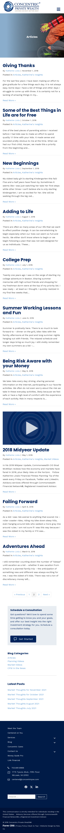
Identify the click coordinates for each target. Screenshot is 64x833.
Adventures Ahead (24, 546)
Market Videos (51, 459)
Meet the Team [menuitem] (15, 728)
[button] (55, 738)
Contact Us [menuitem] (13, 751)
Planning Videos (16, 661)
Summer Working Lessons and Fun (32, 310)
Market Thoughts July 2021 (22, 708)
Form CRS (9, 825)
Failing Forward (20, 501)
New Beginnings (21, 163)
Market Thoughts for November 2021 (27, 690)
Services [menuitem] (11, 737)
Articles (17, 74)
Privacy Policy (21, 826)
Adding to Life (18, 211)
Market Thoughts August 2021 (23, 703)
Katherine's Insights (32, 74)
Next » (46, 594)
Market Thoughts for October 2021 (26, 694)
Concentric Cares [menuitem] (15, 747)
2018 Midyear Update (26, 450)
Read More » (9, 100)
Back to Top (33, 826)
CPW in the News (17, 668)
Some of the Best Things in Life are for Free (32, 112)
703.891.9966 (17, 768)
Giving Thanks (19, 65)
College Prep (17, 260)
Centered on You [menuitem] (15, 733)
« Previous (19, 594)
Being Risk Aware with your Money (27, 363)
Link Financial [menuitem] (14, 760)
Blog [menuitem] (10, 742)
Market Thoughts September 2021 (25, 699)
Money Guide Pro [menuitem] (15, 756)
